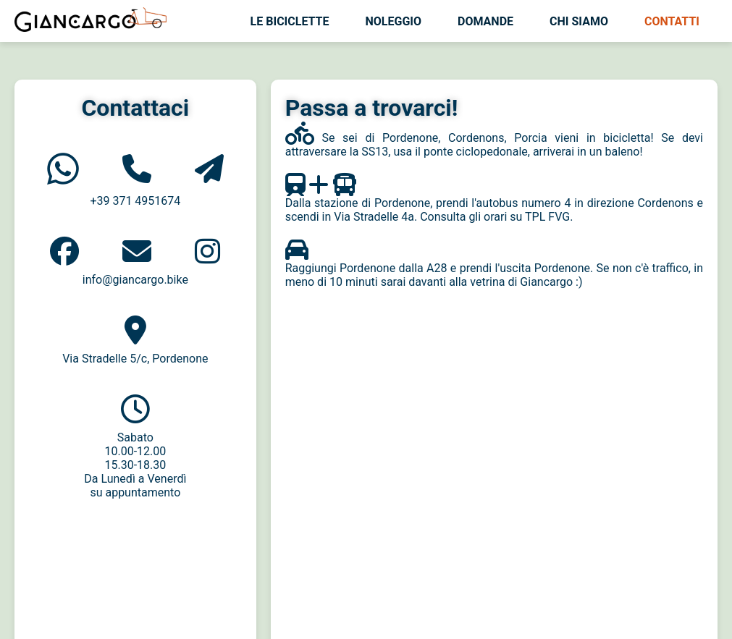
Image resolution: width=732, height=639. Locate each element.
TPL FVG (547, 217)
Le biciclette (290, 21)
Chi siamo (579, 21)
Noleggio (394, 21)
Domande (485, 21)
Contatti (671, 21)
